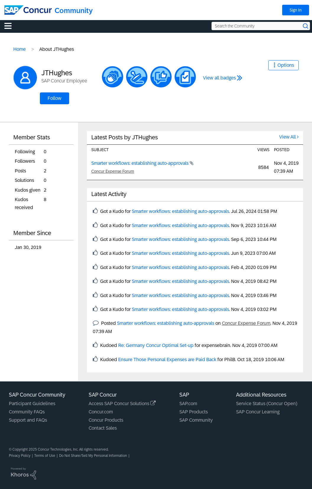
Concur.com (101, 411)
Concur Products (106, 420)
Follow (54, 98)
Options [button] (285, 65)
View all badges (219, 77)
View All (287, 136)
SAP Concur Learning (258, 411)
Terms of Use (44, 456)
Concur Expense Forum (112, 171)
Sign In (296, 10)
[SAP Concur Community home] (28, 10)
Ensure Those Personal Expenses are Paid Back (167, 359)
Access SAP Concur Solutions (122, 403)
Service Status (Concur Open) (266, 403)
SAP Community (196, 420)
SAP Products (193, 411)
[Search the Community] (261, 26)
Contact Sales (103, 428)
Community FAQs (27, 411)
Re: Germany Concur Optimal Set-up (156, 345)
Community (74, 10)
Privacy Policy (19, 456)
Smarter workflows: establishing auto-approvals (140, 163)
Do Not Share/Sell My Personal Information (93, 456)
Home (19, 49)
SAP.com (188, 403)
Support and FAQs (28, 420)
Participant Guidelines (32, 403)
